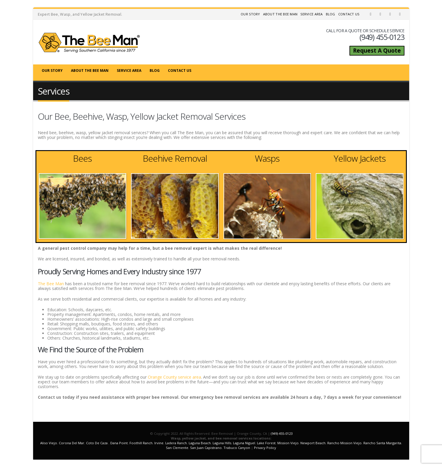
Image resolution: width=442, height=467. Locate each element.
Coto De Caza (97, 443)
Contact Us (349, 14)
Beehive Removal (175, 158)
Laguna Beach (200, 443)
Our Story (250, 14)
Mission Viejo (288, 443)
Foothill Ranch (141, 443)
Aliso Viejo (48, 443)
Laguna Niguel (244, 443)
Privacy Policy (265, 447)
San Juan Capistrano (206, 447)
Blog (330, 14)
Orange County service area (174, 377)
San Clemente (177, 447)
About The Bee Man (280, 14)
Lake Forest (266, 443)
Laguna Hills (222, 443)
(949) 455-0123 (281, 433)
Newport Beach (313, 443)
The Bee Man (51, 283)
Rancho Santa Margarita (382, 443)
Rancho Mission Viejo (344, 443)
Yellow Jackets (360, 158)
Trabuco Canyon (237, 447)
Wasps (267, 158)
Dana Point (119, 443)
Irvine (158, 443)
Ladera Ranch (176, 443)
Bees (82, 158)
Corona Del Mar (71, 443)
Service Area (311, 14)
